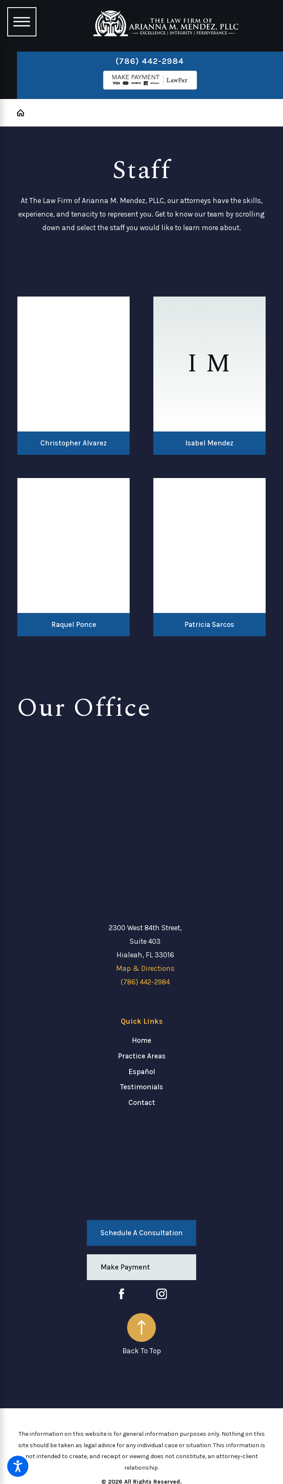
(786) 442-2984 (150, 61)
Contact (141, 1102)
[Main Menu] (21, 21)
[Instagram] (161, 1294)
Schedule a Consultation (141, 1232)
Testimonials (141, 1087)
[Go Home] (24, 112)
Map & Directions (145, 968)
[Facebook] (121, 1294)
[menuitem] (141, 1040)
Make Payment (125, 1267)
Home (141, 1040)
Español (141, 1071)
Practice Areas (142, 1056)
